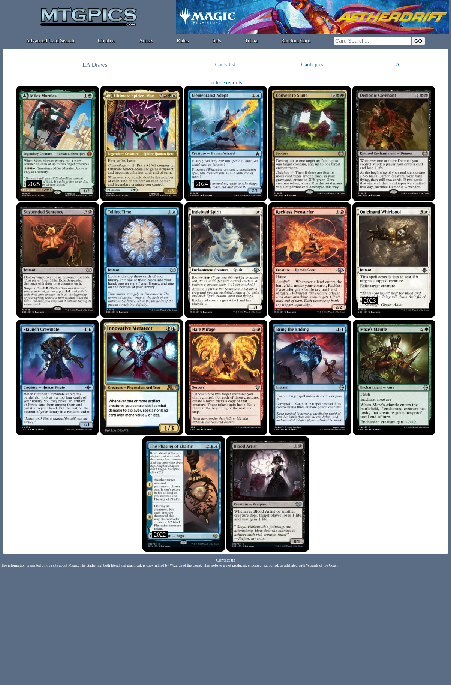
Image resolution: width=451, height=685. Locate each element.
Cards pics (312, 64)
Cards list (225, 64)
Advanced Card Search (50, 40)
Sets (217, 40)
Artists (146, 40)
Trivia (251, 40)
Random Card (295, 40)
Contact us (225, 560)
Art (399, 64)
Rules (183, 40)
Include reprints (225, 82)
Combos (106, 40)
